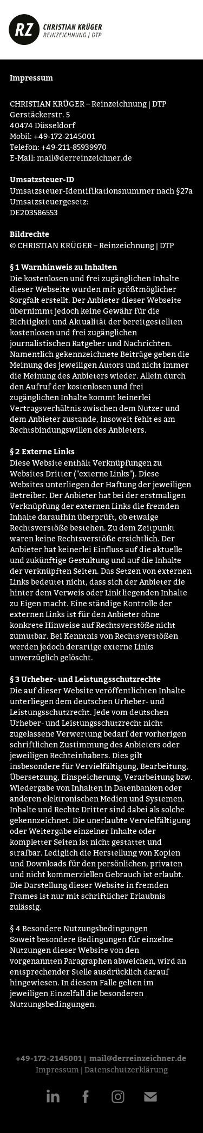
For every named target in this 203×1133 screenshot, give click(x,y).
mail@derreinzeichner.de (84, 158)
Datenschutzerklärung (126, 1070)
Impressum (57, 1070)
